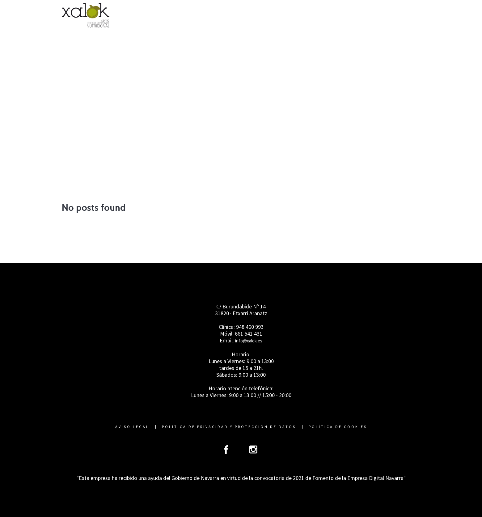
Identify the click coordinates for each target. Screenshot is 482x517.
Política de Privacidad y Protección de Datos (229, 427)
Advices (252, 149)
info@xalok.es (248, 341)
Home (226, 149)
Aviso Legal (132, 427)
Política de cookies (338, 427)
